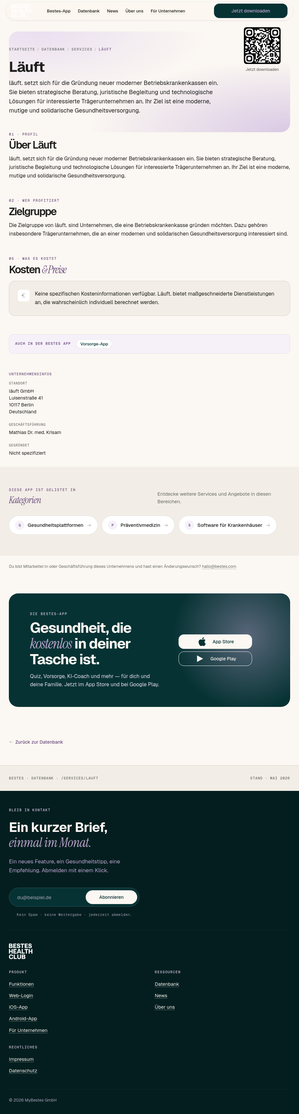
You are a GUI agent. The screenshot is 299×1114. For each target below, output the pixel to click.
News (112, 11)
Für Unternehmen (168, 11)
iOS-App (18, 1007)
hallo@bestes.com (219, 566)
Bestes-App (59, 11)
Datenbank (89, 11)
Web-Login (21, 995)
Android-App (23, 1018)
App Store (215, 641)
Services (82, 49)
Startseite (22, 49)
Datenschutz (23, 1070)
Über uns (134, 11)
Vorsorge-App (94, 344)
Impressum (21, 1059)
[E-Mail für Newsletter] (51, 897)
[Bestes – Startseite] (22, 11)
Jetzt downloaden (249, 12)
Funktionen (21, 984)
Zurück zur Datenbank (36, 742)
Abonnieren (111, 897)
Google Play (215, 658)
